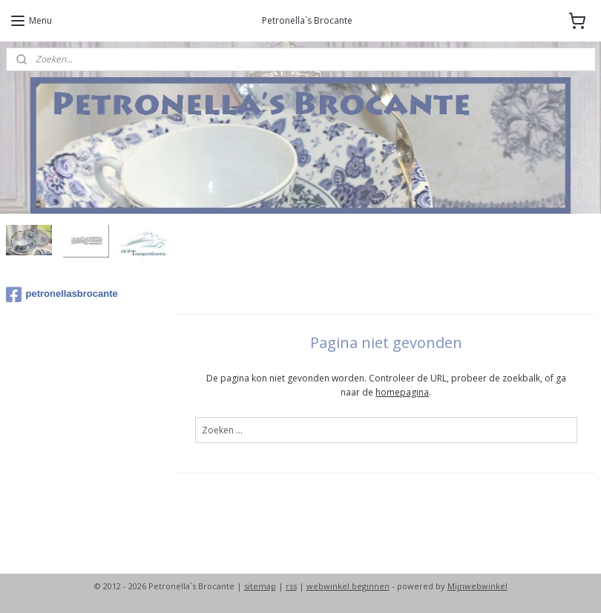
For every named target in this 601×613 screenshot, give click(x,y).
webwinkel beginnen (348, 585)
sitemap (260, 585)
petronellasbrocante (62, 295)
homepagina (403, 392)
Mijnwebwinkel (477, 585)
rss (291, 585)
